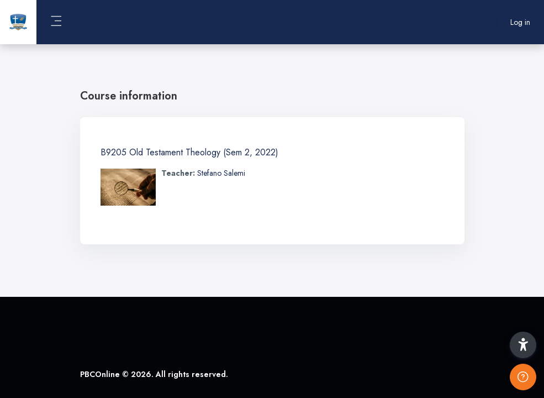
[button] (523, 345)
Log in (520, 22)
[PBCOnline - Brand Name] (18, 22)
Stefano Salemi (221, 173)
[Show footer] (523, 377)
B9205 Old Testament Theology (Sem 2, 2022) (189, 152)
